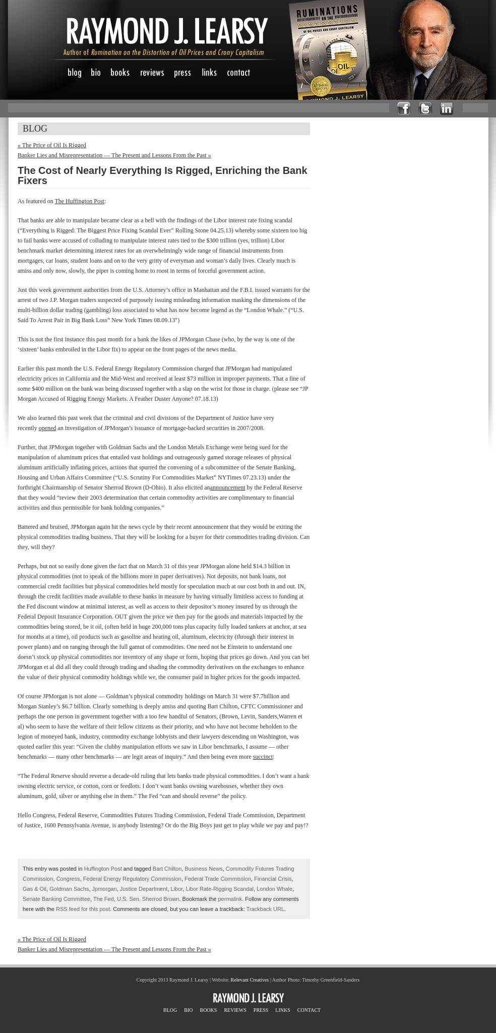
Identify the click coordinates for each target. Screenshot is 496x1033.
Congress (68, 879)
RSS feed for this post (83, 909)
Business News (203, 869)
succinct (263, 756)
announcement (227, 487)
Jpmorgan (104, 889)
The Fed (103, 899)
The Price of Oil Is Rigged (52, 145)
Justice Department (144, 889)
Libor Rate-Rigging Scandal (220, 889)
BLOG (170, 1010)
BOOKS (208, 1010)
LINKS (282, 1010)
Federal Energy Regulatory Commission (132, 879)
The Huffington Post (79, 201)
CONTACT (309, 1010)
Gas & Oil (34, 889)
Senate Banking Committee (56, 899)
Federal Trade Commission (217, 879)
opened (47, 428)
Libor (177, 889)
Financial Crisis (273, 879)
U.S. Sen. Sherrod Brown (148, 899)
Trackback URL (265, 909)
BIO (188, 1010)
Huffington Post (103, 869)
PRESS (261, 1010)
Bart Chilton (167, 869)
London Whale (274, 889)
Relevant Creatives (250, 980)
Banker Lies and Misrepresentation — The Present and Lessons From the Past (114, 155)
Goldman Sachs (69, 889)
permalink (230, 899)
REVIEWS (235, 1010)
